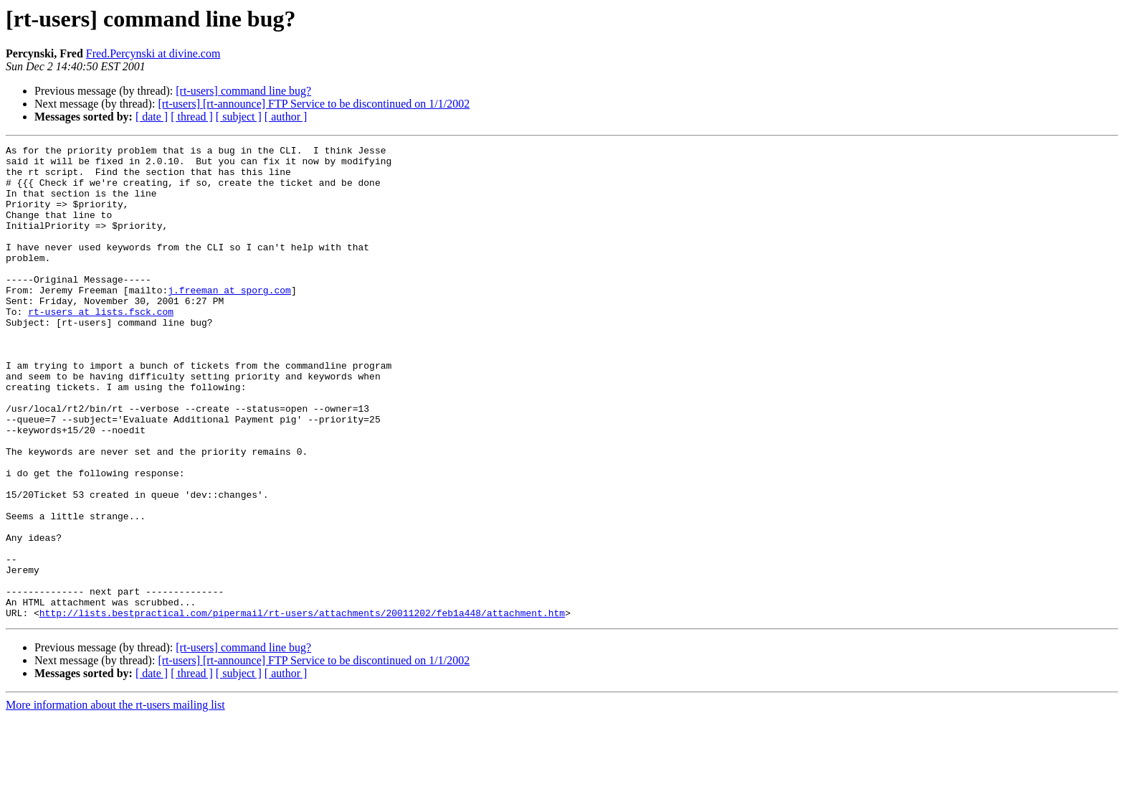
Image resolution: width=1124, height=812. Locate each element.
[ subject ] (239, 116)
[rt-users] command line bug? (243, 91)
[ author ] (286, 116)
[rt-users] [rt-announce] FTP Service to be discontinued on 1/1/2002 (314, 104)
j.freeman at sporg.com (229, 319)
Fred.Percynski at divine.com (153, 53)
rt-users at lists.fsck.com (100, 345)
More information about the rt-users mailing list (115, 799)
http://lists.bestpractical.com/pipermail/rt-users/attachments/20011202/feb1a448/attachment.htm (302, 707)
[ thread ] (192, 116)
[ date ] (151, 116)
